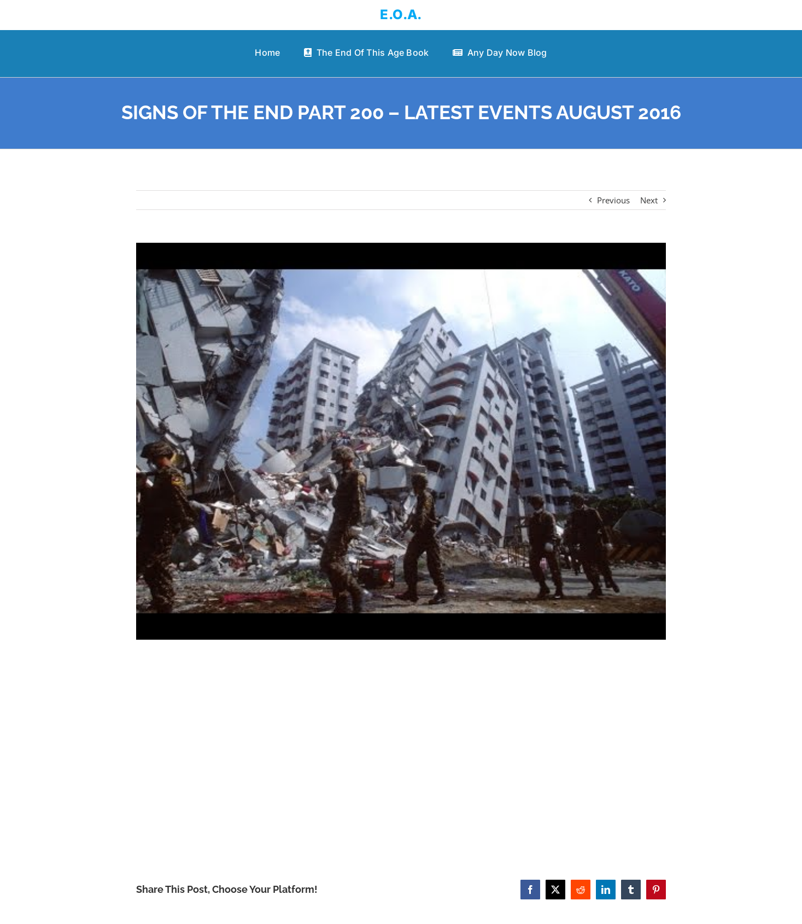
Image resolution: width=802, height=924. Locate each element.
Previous (613, 200)
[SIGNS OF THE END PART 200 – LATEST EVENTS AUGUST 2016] (400, 441)
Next (649, 200)
